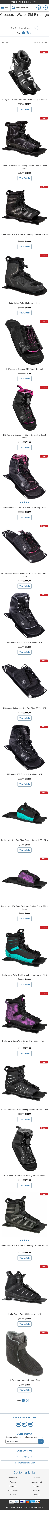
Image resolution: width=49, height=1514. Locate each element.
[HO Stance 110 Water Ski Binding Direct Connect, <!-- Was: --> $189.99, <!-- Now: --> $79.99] (24, 1148)
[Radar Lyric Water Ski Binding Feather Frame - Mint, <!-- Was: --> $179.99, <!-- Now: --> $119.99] (24, 948)
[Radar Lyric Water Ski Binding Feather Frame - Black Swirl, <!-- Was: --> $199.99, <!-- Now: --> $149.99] (24, 138)
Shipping (36, 1495)
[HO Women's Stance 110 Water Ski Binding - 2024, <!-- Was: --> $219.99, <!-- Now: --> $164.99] (24, 476)
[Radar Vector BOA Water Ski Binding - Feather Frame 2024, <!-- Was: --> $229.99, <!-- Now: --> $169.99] (24, 207)
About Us (36, 1490)
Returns (13, 1482)
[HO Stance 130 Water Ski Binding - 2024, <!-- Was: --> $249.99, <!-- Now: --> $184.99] (24, 747)
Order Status (13, 1490)
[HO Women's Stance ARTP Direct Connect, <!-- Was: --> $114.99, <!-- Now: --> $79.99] (24, 342)
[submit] (41, 1441)
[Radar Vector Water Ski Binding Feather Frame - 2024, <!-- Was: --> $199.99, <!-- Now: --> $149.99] (24, 1082)
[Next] (30, 33)
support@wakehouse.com (25, 1462)
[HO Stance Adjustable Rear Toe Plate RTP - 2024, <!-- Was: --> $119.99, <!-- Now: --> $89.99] (24, 681)
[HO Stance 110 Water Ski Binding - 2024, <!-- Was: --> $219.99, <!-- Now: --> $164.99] (24, 615)
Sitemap (36, 1486)
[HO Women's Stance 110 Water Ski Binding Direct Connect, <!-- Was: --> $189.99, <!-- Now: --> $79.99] (24, 408)
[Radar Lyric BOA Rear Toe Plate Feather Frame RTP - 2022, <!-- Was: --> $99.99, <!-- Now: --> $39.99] (24, 879)
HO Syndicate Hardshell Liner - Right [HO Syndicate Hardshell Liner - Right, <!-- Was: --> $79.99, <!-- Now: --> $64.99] (24, 1380)
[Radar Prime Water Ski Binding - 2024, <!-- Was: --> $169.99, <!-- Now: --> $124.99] (24, 1287)
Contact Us (13, 1486)
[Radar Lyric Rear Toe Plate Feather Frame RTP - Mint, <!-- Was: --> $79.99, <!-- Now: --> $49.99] (24, 813)
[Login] (38, 7)
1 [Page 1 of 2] (23, 33)
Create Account (36, 1482)
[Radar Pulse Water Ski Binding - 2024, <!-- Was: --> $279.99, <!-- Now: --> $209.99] (24, 276)
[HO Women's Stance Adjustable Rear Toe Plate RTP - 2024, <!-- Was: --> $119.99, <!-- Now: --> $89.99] (24, 546)
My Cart (13, 1495)
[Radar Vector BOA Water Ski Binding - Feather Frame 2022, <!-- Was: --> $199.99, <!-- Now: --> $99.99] (24, 1214)
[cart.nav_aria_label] (45, 7)
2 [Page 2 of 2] (27, 33)
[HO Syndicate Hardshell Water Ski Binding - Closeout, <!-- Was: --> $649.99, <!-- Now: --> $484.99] (24, 72)
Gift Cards (36, 1477)
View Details (24, 109)
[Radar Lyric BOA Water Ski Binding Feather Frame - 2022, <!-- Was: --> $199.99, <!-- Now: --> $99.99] (24, 1014)
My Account (13, 1477)
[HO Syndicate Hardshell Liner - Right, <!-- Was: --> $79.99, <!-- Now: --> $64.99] (24, 1353)
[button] (24, 42)
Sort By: (14, 28)
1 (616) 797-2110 (24, 1457)
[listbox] (28, 28)
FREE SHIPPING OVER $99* (23, 2)
